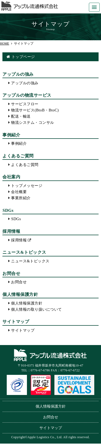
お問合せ (19, 282)
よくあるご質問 (25, 164)
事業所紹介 (21, 198)
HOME (4, 43)
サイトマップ (22, 330)
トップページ (23, 57)
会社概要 (19, 192)
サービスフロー (25, 104)
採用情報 (19, 240)
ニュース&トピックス (30, 261)
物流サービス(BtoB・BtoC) (35, 110)
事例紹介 (19, 143)
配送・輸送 (21, 116)
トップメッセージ (26, 185)
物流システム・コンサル (32, 122)
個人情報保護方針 (26, 303)
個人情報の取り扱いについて (36, 309)
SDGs (16, 219)
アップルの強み (25, 83)
